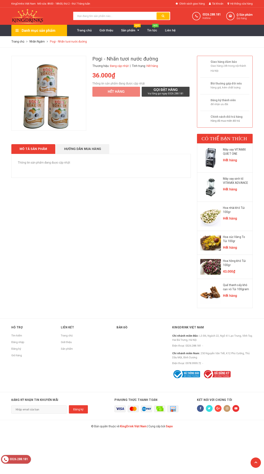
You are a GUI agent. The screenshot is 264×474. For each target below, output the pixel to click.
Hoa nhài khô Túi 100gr (234, 210)
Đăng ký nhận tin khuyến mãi (34, 400)
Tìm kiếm (16, 335)
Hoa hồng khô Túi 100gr (234, 263)
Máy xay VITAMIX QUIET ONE (234, 151)
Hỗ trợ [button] (17, 327)
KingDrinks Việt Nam (23, 3)
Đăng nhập (17, 342)
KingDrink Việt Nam (188, 327)
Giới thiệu (66, 342)
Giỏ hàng (16, 355)
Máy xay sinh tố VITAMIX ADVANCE (235, 180)
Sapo (169, 426)
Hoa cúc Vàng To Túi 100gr (234, 239)
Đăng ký (16, 348)
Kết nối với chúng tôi (214, 400)
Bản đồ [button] (122, 327)
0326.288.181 (212, 14)
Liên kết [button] (67, 327)
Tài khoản (216, 3)
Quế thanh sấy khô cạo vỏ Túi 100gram (236, 287)
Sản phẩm (67, 348)
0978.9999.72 (193, 363)
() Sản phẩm (245, 16)
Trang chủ (67, 335)
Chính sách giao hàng (190, 3)
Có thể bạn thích (224, 138)
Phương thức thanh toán (135, 400)
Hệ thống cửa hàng (240, 3)
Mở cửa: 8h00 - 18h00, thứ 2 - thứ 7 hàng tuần (63, 3)
